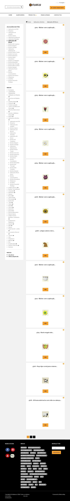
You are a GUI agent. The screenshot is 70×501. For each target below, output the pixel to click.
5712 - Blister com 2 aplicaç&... (45, 298)
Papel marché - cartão (14, 229)
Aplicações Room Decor (12, 69)
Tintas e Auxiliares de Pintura (14, 107)
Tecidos (11, 235)
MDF (10, 225)
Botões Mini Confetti (13, 65)
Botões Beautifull (12, 62)
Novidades (11, 90)
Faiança (10, 194)
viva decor (11, 255)
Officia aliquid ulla (13, 256)
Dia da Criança (12, 214)
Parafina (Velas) (13, 101)
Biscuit (10, 195)
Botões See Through (13, 64)
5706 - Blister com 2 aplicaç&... (45, 197)
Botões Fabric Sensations (12, 58)
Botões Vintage (12, 47)
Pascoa (11, 207)
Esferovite (11, 200)
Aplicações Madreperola (11, 49)
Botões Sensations (13, 75)
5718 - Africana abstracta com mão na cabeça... (45, 400)
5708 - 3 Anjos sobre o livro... (45, 231)
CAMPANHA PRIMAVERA (11, 92)
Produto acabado (12, 105)
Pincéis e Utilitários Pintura (13, 113)
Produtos (33, 15)
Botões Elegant (12, 45)
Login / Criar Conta (57, 7)
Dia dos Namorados (13, 212)
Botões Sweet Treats (14, 52)
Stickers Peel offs (13, 245)
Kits (9, 237)
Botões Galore (12, 35)
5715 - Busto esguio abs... (45, 332)
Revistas (10, 247)
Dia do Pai (10, 209)
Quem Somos (20, 15)
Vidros (10, 204)
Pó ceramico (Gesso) (13, 232)
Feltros (10, 227)
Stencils (11, 224)
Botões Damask (12, 67)
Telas (10, 202)
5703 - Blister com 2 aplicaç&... (45, 95)
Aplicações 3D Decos (12, 41)
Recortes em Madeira (13, 99)
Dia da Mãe (11, 210)
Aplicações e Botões (13, 118)
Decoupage (12, 199)
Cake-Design (11, 197)
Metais (10, 116)
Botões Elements (12, 55)
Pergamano (11, 238)
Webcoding (62, 494)
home (10, 15)
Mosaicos (10, 30)
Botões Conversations (12, 72)
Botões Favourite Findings (12, 81)
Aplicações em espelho (12, 33)
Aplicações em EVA (13, 29)
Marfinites (11, 192)
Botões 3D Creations (13, 44)
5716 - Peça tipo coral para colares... (45, 366)
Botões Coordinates (13, 60)
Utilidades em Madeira (14, 95)
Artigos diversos (13, 187)
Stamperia (11, 103)
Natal (10, 205)
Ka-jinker (10, 78)
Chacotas (11, 190)
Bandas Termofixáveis (14, 189)
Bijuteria (11, 240)
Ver (45, 52)
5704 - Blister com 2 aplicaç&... (45, 129)
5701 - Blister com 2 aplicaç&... (45, 27)
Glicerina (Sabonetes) (14, 110)
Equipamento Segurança (11, 221)
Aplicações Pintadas (13, 39)
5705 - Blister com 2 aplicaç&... (45, 163)
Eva (9, 242)
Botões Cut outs (12, 54)
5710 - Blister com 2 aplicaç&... (45, 265)
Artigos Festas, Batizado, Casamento (13, 217)
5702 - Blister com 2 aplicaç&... (45, 61)
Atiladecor (14, 494)
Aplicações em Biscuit (14, 37)
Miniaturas (11, 77)
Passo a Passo (45, 15)
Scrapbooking (12, 243)
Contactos (58, 15)
